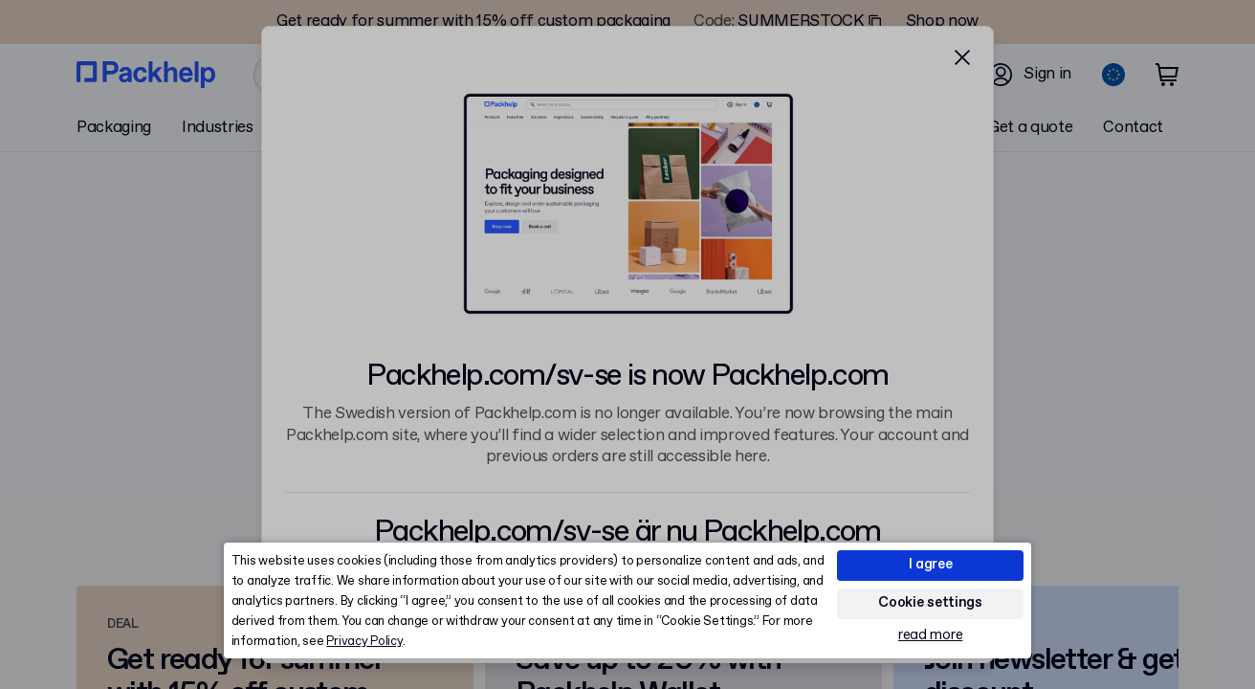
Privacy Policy (364, 641)
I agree (931, 564)
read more (930, 636)
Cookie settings (930, 602)
